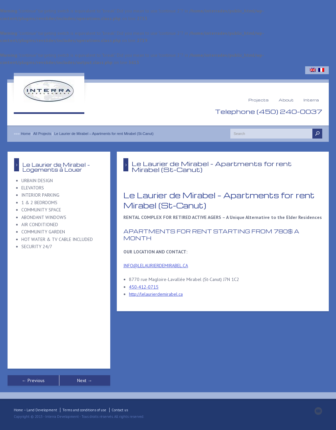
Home (25, 134)
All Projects (42, 134)
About (286, 99)
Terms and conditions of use (84, 410)
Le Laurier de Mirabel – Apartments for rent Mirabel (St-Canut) (104, 134)
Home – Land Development (35, 410)
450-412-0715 (143, 287)
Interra (311, 99)
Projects (258, 99)
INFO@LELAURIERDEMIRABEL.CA (155, 266)
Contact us (120, 410)
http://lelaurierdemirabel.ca (156, 294)
